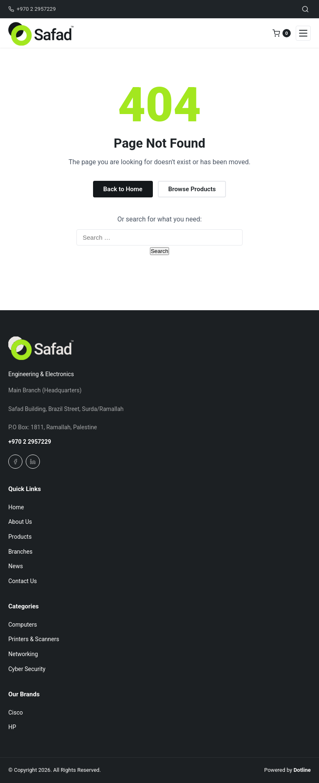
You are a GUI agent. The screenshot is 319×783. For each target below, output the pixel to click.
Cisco (15, 712)
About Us (20, 521)
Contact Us (22, 581)
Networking (23, 654)
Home (16, 507)
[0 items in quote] (281, 33)
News (15, 566)
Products (20, 536)
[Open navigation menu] (303, 33)
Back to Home (122, 189)
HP (12, 727)
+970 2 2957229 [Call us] (32, 9)
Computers (22, 624)
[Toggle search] (305, 9)
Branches (20, 551)
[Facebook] (15, 462)
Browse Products (192, 189)
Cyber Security (26, 669)
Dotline (302, 770)
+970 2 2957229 (29, 441)
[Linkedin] (33, 462)
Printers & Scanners (33, 639)
